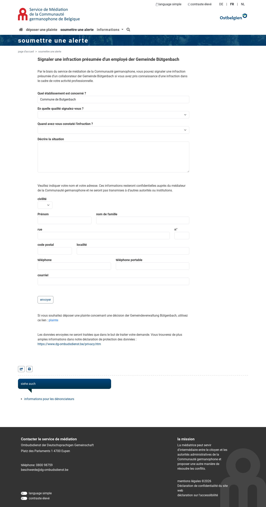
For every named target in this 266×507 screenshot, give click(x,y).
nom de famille (106, 214)
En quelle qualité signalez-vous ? (61, 108)
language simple (168, 4)
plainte (53, 320)
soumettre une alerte (77, 30)
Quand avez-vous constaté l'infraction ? (65, 124)
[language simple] (24, 493)
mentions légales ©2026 (194, 481)
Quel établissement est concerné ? (62, 93)
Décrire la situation (51, 139)
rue (40, 229)
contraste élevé (199, 4)
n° (175, 229)
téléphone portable (129, 260)
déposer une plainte (41, 30)
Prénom (43, 214)
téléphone (45, 260)
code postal (46, 245)
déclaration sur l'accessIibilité (197, 495)
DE (221, 4)
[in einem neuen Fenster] (29, 369)
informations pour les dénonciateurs (49, 399)
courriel (43, 275)
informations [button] (108, 30)
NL (243, 4)
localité (82, 245)
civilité (42, 199)
